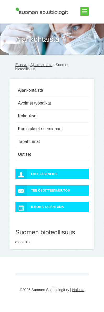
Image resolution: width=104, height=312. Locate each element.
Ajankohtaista (41, 65)
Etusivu (21, 65)
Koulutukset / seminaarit (40, 128)
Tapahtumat (29, 141)
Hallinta (78, 290)
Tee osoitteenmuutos (42, 190)
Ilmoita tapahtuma (39, 207)
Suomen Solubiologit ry (34, 25)
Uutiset (24, 154)
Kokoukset (28, 116)
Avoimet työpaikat (34, 103)
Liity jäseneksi (36, 174)
